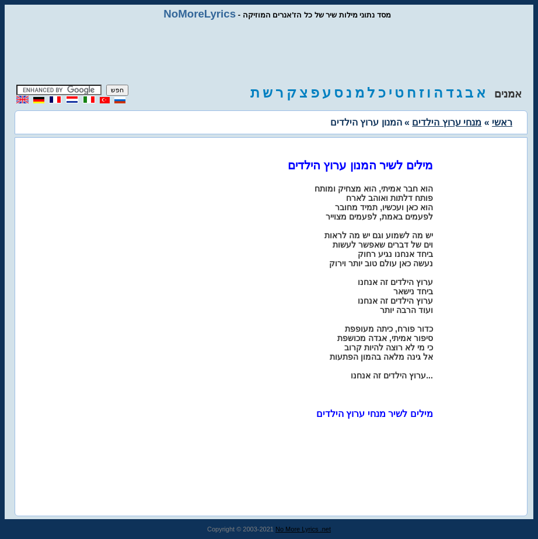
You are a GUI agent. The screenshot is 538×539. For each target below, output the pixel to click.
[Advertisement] (269, 52)
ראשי (502, 122)
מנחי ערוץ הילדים (446, 122)
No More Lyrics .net (303, 529)
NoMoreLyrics (199, 14)
